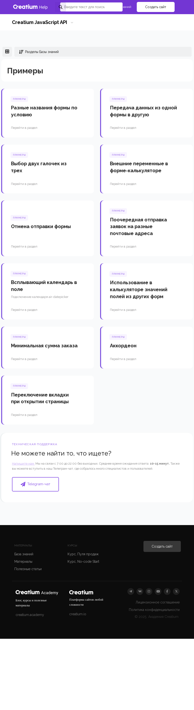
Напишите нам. (23, 463)
